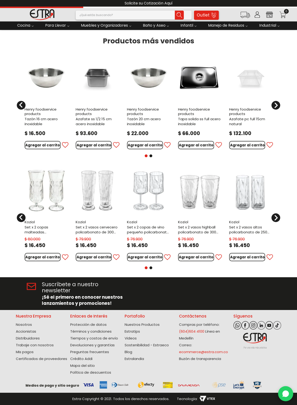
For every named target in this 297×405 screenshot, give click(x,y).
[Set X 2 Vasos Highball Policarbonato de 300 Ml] (199, 214)
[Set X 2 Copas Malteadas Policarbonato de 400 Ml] (46, 214)
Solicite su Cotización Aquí (149, 3)
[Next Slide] (291, 3)
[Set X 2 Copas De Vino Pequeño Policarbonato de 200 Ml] (148, 214)
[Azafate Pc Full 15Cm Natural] (250, 102)
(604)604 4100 (191, 331)
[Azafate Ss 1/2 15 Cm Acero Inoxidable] (97, 102)
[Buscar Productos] (179, 15)
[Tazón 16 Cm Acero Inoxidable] (46, 102)
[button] (245, 16)
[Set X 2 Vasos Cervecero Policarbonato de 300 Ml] (97, 214)
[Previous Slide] (5, 3)
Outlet (206, 15)
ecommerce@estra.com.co (203, 351)
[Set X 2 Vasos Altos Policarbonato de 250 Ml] (250, 214)
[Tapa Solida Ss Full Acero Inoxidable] (199, 102)
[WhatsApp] (285, 393)
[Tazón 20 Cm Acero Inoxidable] (148, 102)
